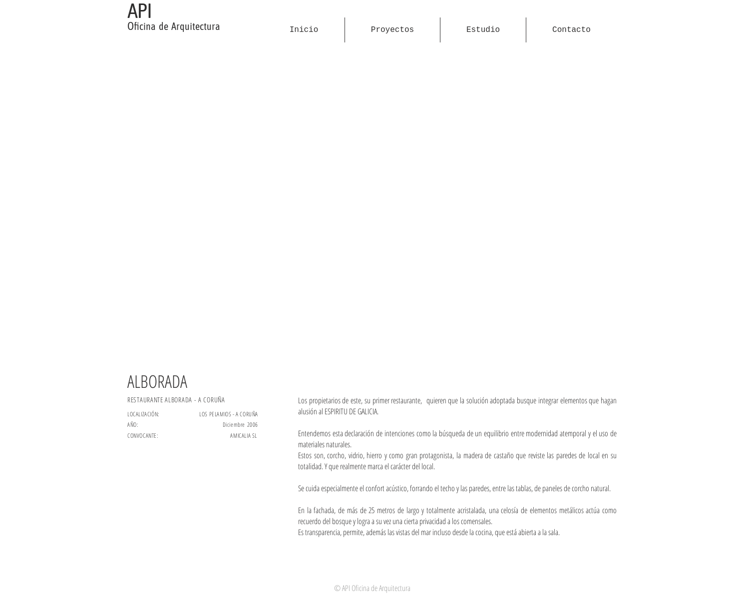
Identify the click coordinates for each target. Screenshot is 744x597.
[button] (372, 208)
